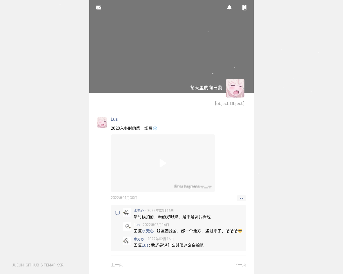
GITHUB (32, 265)
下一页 (240, 264)
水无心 (139, 210)
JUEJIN (18, 265)
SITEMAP (48, 265)
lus (136, 224)
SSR (60, 265)
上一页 (117, 264)
